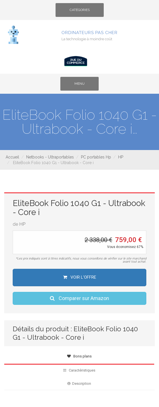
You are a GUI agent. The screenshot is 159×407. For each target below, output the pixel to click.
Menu (84, 85)
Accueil (12, 157)
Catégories (79, 11)
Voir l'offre (79, 277)
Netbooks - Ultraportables (50, 157)
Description (79, 383)
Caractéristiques (79, 370)
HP (120, 157)
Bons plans (79, 356)
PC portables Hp (96, 157)
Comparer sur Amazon (79, 298)
